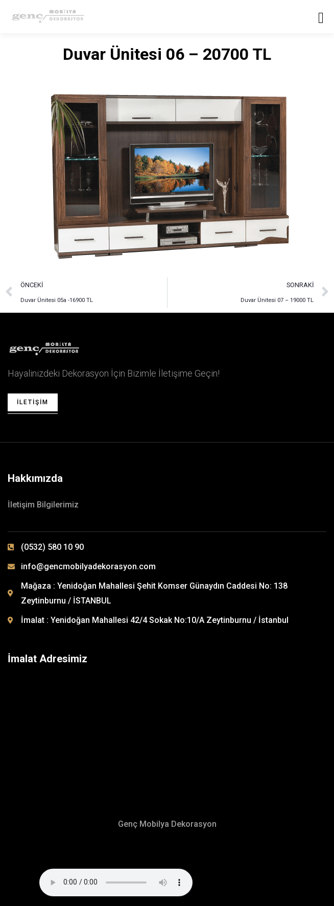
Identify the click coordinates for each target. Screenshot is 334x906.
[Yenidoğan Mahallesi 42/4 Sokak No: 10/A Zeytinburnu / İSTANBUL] (167, 726)
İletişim (33, 402)
